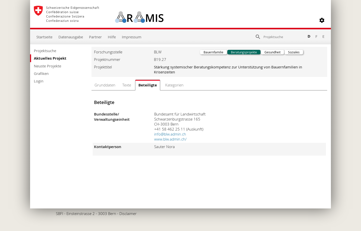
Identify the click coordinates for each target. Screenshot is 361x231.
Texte (126, 84)
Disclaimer (128, 213)
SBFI (59, 213)
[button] (321, 20)
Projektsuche (45, 50)
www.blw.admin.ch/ (170, 139)
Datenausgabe (70, 36)
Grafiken (41, 73)
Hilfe (112, 36)
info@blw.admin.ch (170, 134)
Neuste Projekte (47, 65)
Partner (95, 36)
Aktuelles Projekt (50, 58)
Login (38, 80)
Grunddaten (105, 84)
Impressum (131, 36)
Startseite (44, 36)
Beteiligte (147, 85)
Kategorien (174, 84)
